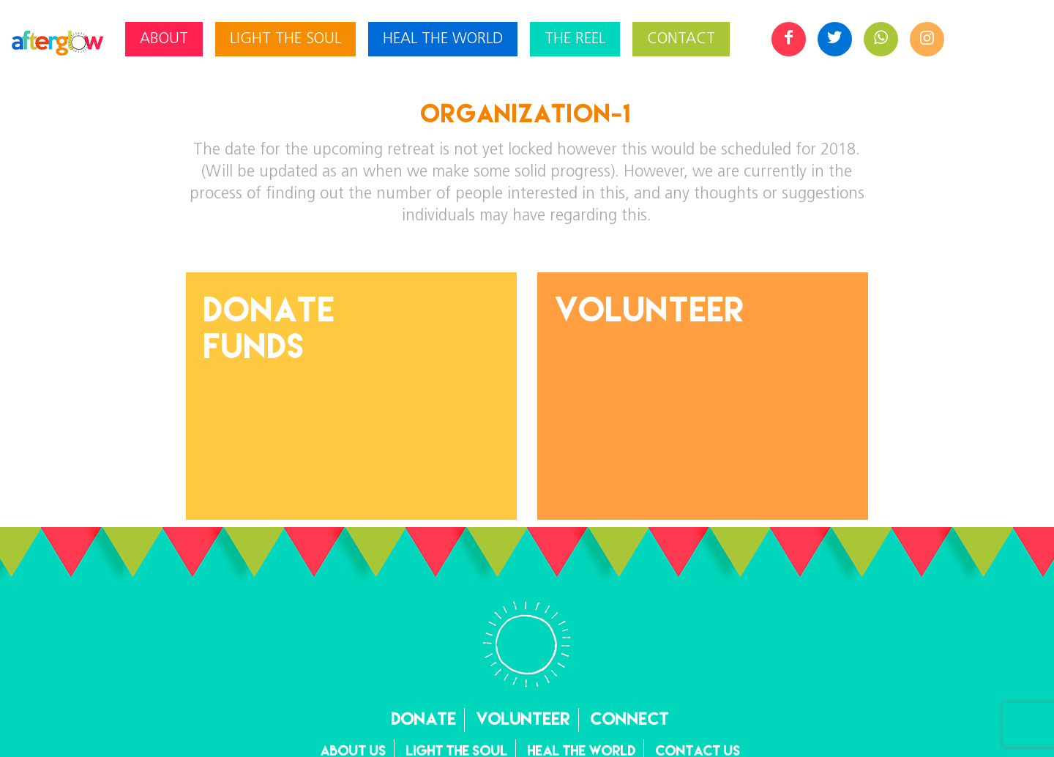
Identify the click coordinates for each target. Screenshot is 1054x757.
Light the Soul (457, 750)
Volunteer (651, 309)
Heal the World (582, 750)
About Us (353, 750)
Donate (424, 718)
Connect (630, 718)
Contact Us (698, 750)
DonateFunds (270, 327)
